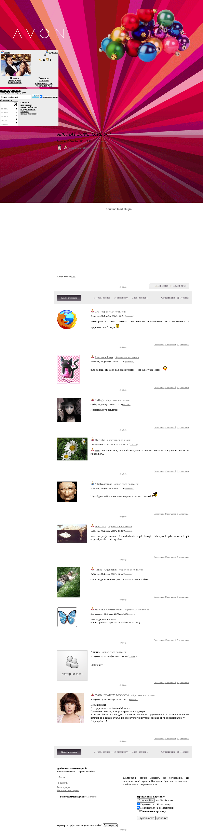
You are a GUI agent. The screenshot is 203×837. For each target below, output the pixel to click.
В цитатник (183, 344)
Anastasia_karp (104, 357)
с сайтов (25, 111)
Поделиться (179, 285)
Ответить (159, 344)
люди (2, 93)
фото (24, 93)
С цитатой (170, 344)
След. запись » (140, 297)
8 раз (73, 276)
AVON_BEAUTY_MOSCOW (112, 695)
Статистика (6, 100)
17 (44, 60)
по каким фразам (29, 114)
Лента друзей (14, 80)
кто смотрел (26, 105)
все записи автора (98, 147)
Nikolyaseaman (103, 483)
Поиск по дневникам (10, 90)
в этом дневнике (50, 97)
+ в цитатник (99, 141)
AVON (5, 52)
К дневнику (121, 297)
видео (17, 93)
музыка (10, 93)
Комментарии (15, 82)
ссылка (129, 316)
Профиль (14, 78)
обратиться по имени (114, 311)
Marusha (100, 439)
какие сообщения (29, 107)
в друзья (52, 52)
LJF (97, 311)
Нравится (163, 285)
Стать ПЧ (44, 80)
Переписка (44, 78)
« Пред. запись (102, 297)
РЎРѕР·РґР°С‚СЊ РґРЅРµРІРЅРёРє (43, 84)
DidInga (99, 399)
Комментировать (69, 297)
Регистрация (63, 787)
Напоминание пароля (68, 790)
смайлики (91, 796)
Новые (184, 297)
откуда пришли (28, 109)
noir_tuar (100, 526)
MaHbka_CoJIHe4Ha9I (109, 609)
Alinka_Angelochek (106, 569)
